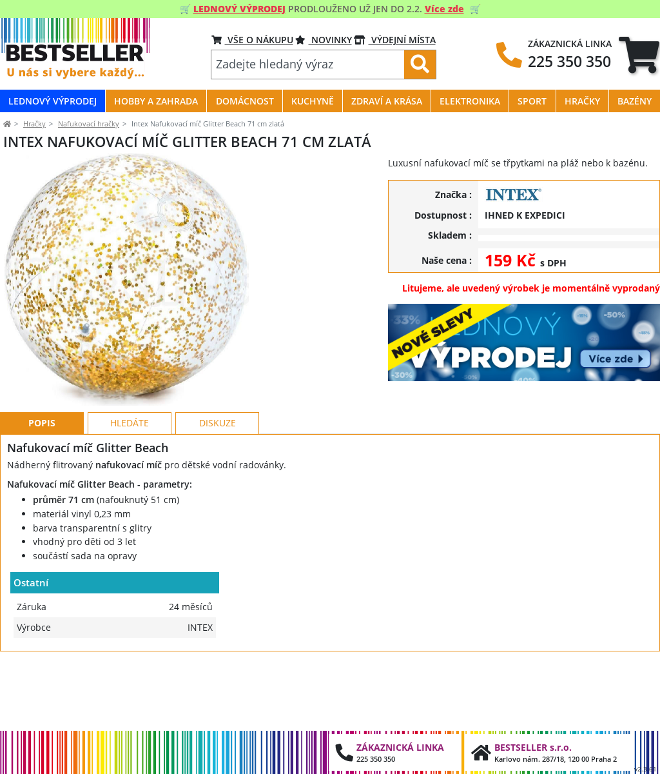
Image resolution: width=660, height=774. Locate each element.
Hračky (34, 123)
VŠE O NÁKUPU (252, 39)
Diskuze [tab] (217, 492)
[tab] (639, 55)
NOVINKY (323, 39)
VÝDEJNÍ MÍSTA (395, 39)
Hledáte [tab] (129, 492)
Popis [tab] (41, 492)
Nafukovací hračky (88, 123)
